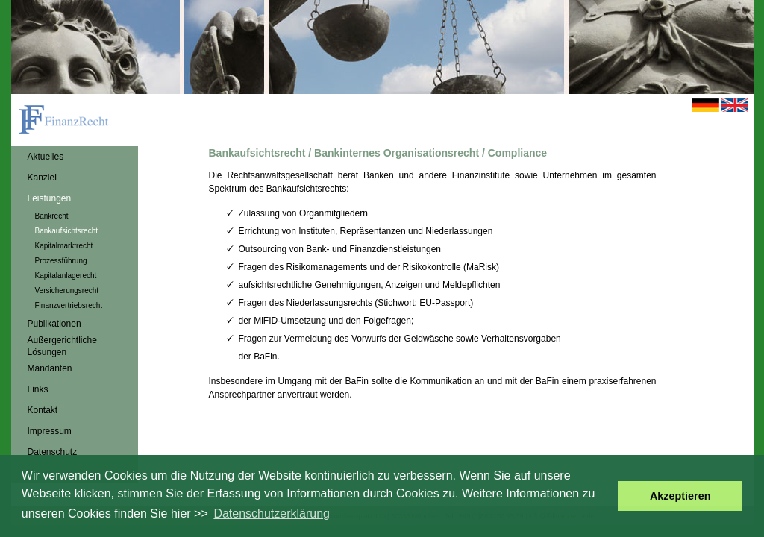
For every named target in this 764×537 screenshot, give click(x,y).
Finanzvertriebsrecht (69, 305)
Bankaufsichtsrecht (66, 231)
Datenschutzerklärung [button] (271, 513)
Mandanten (50, 368)
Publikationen (54, 323)
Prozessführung (61, 261)
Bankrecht (52, 216)
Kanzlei (42, 177)
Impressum (50, 431)
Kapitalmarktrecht (64, 246)
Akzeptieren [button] (680, 496)
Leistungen (50, 198)
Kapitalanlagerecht (66, 275)
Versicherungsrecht (67, 290)
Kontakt (43, 410)
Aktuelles (46, 156)
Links (38, 389)
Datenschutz (53, 452)
